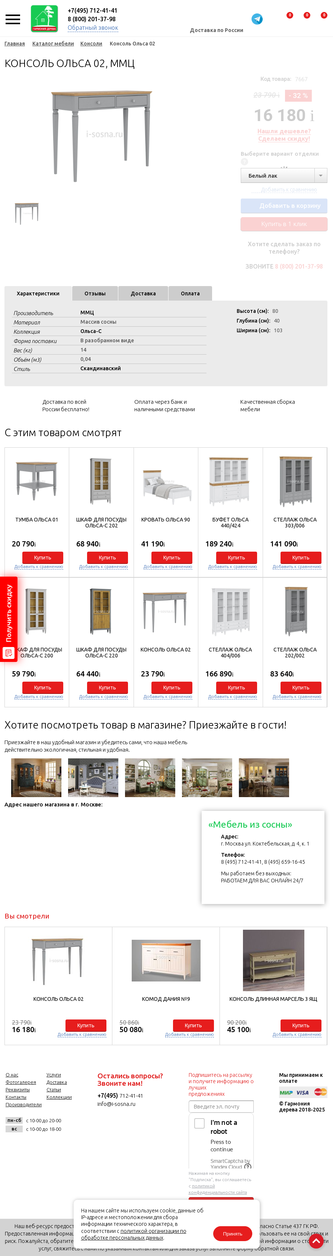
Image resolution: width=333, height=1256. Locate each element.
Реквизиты (18, 1089)
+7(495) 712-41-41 (93, 10)
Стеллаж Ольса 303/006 (295, 523)
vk (13, 1145)
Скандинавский (100, 368)
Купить (42, 558)
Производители (24, 1104)
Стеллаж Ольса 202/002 (295, 653)
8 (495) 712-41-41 (241, 862)
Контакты (16, 1097)
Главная (14, 44)
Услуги (54, 1074)
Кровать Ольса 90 (165, 520)
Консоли (91, 44)
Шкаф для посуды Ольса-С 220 (101, 653)
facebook (31, 1145)
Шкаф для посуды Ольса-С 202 (101, 523)
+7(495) (108, 1095)
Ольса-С (91, 331)
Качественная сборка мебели (267, 405)
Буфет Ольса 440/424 (230, 523)
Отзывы (95, 293)
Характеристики (38, 293)
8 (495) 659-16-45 (284, 862)
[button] (317, 575)
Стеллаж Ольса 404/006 (230, 653)
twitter (49, 1145)
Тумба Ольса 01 (36, 520)
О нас (12, 1074)
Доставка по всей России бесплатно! (65, 405)
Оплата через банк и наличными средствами (164, 405)
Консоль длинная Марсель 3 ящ (273, 999)
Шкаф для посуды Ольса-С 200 (37, 653)
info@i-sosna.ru (116, 1104)
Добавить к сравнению (39, 566)
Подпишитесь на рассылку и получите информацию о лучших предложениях (221, 1084)
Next (183, 134)
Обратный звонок (93, 27)
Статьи (54, 1089)
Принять (232, 1234)
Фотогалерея (21, 1082)
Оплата (190, 293)
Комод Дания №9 (166, 999)
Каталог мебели (53, 44)
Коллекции (59, 1097)
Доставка (143, 293)
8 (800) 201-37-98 (92, 19)
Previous (10, 134)
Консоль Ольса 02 (166, 650)
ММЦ (87, 312)
